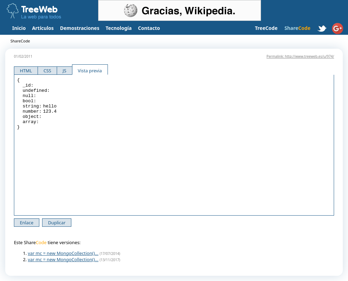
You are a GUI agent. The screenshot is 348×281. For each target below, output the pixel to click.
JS (64, 70)
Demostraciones (79, 28)
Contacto (149, 28)
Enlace (26, 222)
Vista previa (90, 70)
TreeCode (266, 28)
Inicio (19, 28)
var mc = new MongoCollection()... (63, 253)
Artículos (43, 28)
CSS (47, 70)
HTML (26, 70)
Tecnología (119, 28)
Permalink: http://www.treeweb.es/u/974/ (300, 56)
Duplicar (56, 222)
